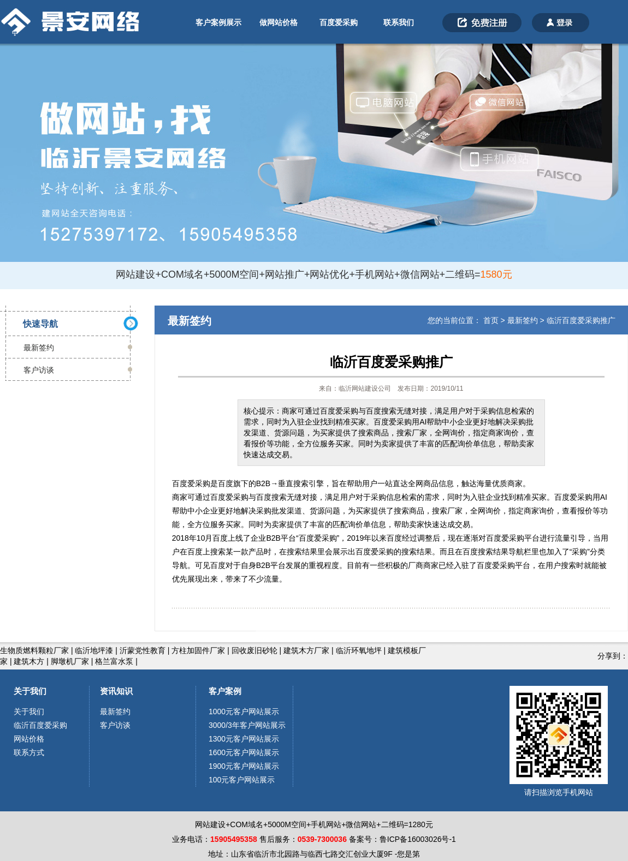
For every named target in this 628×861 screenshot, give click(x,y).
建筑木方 (29, 661)
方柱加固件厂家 (198, 650)
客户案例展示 (218, 22)
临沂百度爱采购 (40, 725)
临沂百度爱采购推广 (581, 320)
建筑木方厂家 (306, 650)
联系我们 (398, 22)
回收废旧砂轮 (254, 650)
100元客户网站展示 (242, 779)
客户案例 (225, 691)
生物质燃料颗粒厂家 (34, 650)
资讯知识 (116, 691)
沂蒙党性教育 (142, 650)
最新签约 (38, 347)
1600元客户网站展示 (244, 752)
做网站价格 (278, 22)
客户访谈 (38, 370)
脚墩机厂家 (70, 661)
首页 (491, 320)
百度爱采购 (338, 22)
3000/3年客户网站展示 (247, 725)
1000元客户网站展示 (244, 711)
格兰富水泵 (114, 661)
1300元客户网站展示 (244, 738)
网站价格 (29, 738)
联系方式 (29, 752)
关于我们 (30, 691)
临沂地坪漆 (94, 650)
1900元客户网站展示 (244, 766)
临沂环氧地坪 (359, 650)
